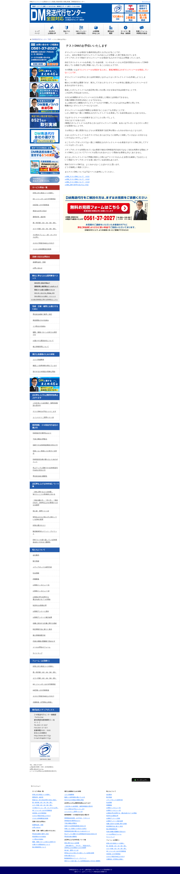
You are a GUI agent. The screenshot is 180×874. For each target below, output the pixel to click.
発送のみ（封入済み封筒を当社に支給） (44, 799)
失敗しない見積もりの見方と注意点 (45, 451)
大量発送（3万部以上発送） (43, 701)
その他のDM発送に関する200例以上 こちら (44, 299)
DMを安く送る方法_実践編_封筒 (44, 292)
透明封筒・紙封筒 (39, 216)
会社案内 (36, 554)
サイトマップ (37, 652)
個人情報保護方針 (39, 634)
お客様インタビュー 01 (41, 584)
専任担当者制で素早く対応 (42, 313)
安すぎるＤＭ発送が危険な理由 (44, 371)
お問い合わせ (37, 267)
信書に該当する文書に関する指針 (45, 622)
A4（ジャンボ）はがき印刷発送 (44, 198)
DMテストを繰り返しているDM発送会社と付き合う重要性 (45, 540)
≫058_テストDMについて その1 (79, 176)
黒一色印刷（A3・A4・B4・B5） (45, 222)
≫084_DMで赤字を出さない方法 (78, 184)
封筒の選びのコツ (39, 524)
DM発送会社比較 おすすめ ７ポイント (77, 817)
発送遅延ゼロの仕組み (41, 319)
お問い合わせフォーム (37, 768)
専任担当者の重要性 (40, 475)
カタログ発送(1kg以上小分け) (43, 242)
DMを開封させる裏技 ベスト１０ (45, 295)
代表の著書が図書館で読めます (44, 640)
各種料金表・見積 (39, 261)
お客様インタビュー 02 (41, 590)
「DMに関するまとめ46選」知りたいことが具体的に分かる (44, 492)
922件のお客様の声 (40, 604)
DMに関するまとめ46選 (71, 842)
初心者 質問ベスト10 (41, 510)
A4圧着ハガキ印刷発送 (41, 204)
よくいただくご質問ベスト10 (43, 417)
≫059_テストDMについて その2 (79, 178)
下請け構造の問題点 (40, 438)
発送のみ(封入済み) (40, 210)
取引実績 (36, 560)
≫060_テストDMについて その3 (79, 181)
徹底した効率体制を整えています (45, 365)
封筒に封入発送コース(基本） (43, 192)
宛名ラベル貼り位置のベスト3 (44, 289)
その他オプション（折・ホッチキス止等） (45, 235)
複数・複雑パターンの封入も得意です (45, 332)
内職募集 (36, 578)
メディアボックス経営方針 (42, 566)
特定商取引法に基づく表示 (42, 628)
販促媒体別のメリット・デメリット (45, 532)
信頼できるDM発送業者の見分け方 (45, 444)
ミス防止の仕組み (39, 325)
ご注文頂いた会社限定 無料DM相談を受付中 (45, 403)
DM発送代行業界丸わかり (42, 432)
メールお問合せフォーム (41, 646)
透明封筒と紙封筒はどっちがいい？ (46, 285)
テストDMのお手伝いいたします (44, 411)
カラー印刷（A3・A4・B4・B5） (45, 228)
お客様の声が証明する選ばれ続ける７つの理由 (41, 597)
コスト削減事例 (38, 359)
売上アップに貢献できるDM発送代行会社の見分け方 (45, 468)
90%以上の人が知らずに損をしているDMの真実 (45, 517)
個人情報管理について (41, 346)
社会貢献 (36, 572)
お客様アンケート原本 (41, 610)
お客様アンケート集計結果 (42, 616)
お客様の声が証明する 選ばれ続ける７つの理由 (121, 812)
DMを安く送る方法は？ (42, 282)
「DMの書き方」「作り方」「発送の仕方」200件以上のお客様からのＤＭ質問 (45, 501)
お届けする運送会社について (43, 340)
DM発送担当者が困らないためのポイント (45, 460)
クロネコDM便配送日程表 (42, 248)
